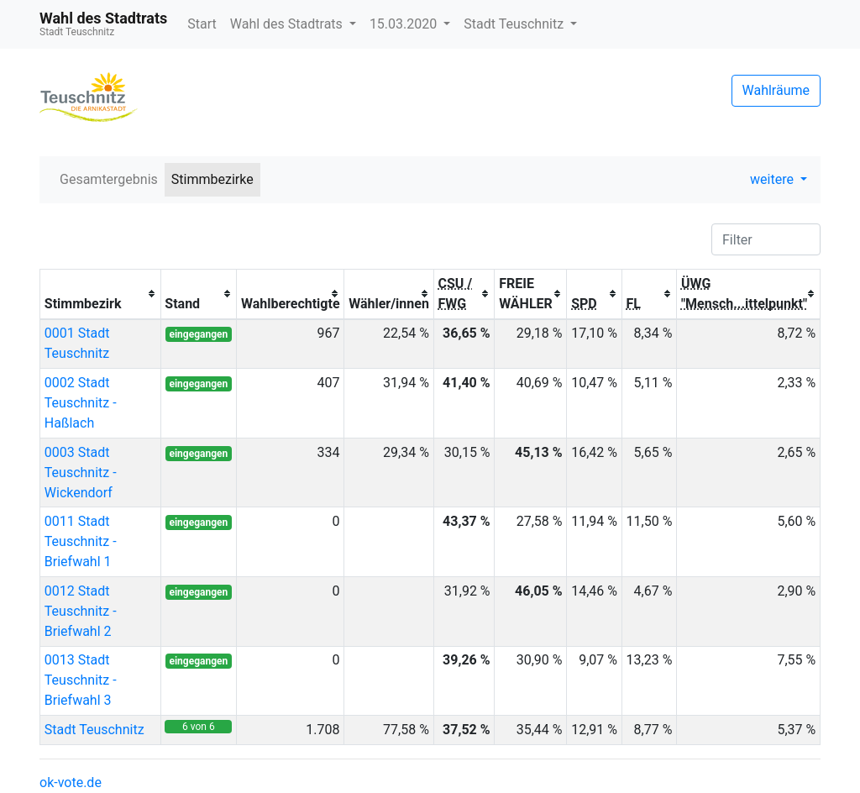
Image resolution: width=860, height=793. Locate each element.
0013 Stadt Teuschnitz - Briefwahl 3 (81, 680)
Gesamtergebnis (109, 179)
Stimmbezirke (212, 179)
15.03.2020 (405, 24)
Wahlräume (776, 90)
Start (201, 24)
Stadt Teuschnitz (515, 24)
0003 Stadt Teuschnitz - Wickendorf (81, 472)
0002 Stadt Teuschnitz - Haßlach (81, 403)
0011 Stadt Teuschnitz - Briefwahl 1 (81, 541)
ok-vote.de (70, 782)
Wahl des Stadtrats (288, 24)
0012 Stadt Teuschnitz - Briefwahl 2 (81, 611)
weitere (773, 179)
